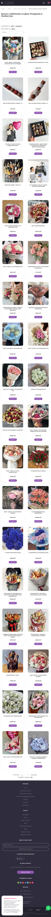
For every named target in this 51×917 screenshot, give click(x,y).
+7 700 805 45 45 (25, 891)
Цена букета (25, 814)
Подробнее (13, 71)
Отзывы (25, 799)
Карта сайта (25, 805)
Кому (25, 829)
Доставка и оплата (25, 790)
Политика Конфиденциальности (25, 796)
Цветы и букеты (25, 820)
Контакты (25, 802)
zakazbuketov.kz (38, 913)
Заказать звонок (25, 872)
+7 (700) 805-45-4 (9, 3)
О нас (25, 788)
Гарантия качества (25, 834)
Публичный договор (25, 793)
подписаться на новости (25, 849)
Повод (25, 817)
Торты (25, 823)
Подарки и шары (25, 832)
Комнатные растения (25, 826)
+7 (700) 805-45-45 (9, 2)
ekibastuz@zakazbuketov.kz (25, 897)
